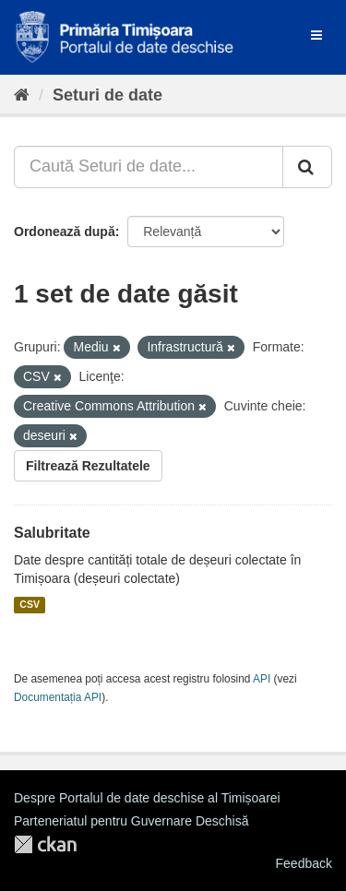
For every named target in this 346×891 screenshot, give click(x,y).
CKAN (45, 844)
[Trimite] (307, 167)
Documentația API (57, 697)
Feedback (304, 863)
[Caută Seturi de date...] (148, 167)
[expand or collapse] (316, 35)
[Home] (22, 95)
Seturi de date (107, 95)
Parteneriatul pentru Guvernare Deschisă (131, 821)
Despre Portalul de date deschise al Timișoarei (147, 797)
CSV (29, 605)
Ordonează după (64, 231)
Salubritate (52, 533)
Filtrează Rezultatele (88, 465)
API (261, 678)
